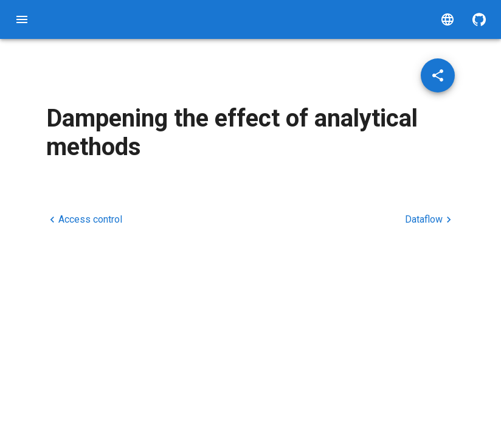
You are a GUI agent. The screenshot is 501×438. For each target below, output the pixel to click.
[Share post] (438, 75)
